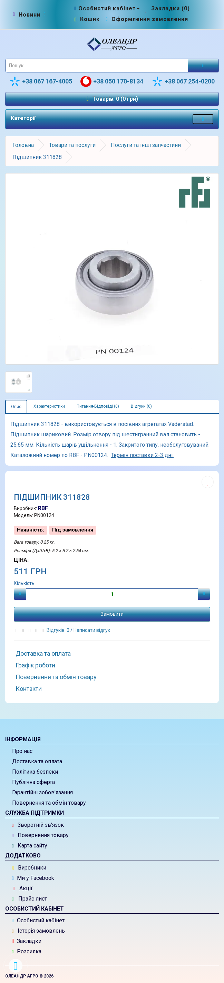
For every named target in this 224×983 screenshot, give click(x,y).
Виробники (29, 867)
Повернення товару (40, 835)
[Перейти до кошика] (86, 19)
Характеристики (49, 406)
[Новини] (29, 15)
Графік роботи (35, 665)
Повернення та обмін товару (56, 677)
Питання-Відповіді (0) (98, 406)
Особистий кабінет (38, 920)
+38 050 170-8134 (111, 81)
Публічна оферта (33, 782)
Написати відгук (92, 630)
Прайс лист (29, 898)
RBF (43, 508)
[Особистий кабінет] (106, 8)
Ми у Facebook (33, 878)
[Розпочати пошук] (203, 65)
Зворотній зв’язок (38, 825)
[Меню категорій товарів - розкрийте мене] (203, 119)
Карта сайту (29, 845)
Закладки (26, 941)
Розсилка (26, 951)
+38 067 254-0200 (183, 81)
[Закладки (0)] (167, 8)
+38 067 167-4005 (40, 81)
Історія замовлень (38, 930)
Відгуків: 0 (58, 630)
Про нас (22, 751)
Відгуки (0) (141, 406)
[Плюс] (204, 594)
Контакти (29, 688)
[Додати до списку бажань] (208, 482)
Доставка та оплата (43, 653)
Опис (16, 406)
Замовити (112, 614)
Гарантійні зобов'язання (42, 792)
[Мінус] (20, 594)
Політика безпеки (35, 771)
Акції (22, 888)
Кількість (24, 583)
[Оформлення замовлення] (146, 19)
